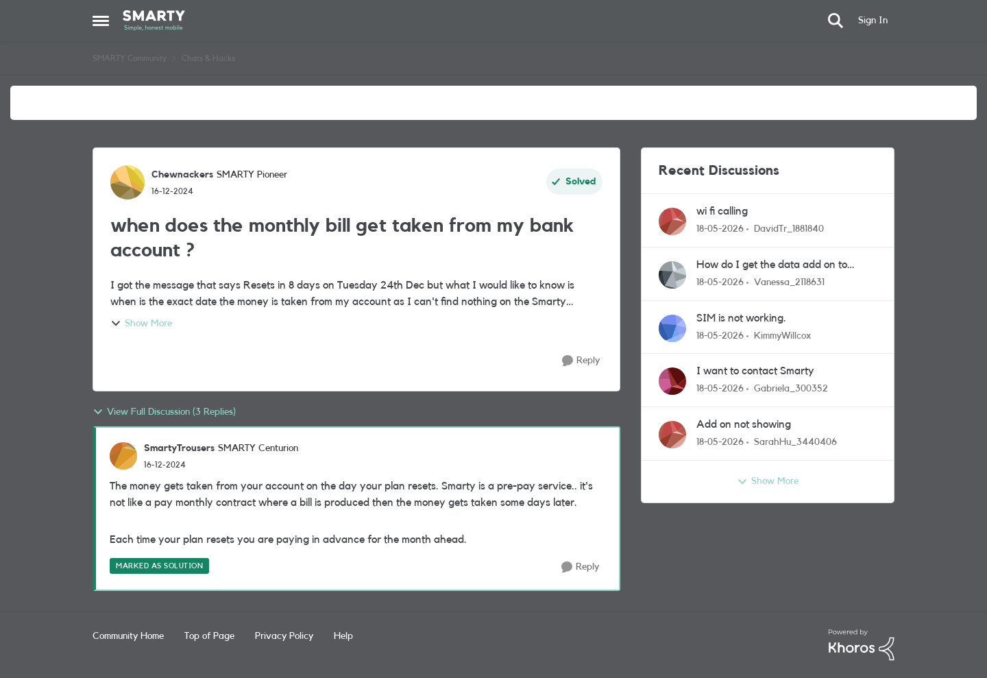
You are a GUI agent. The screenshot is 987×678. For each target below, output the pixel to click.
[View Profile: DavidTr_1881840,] (672, 221)
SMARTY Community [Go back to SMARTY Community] (130, 58)
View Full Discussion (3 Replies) (164, 412)
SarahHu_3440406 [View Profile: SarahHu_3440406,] (795, 442)
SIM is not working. (741, 318)
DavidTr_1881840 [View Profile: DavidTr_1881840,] (789, 229)
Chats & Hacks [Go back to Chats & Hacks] (208, 58)
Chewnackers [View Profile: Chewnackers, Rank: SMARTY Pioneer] (182, 175)
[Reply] (580, 361)
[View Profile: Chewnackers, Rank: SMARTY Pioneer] (127, 182)
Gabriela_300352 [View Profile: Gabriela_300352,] (791, 389)
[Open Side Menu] (101, 20)
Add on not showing (743, 424)
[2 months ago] (720, 229)
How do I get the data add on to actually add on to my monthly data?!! (785, 265)
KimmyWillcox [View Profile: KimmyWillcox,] (782, 335)
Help (343, 636)
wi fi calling (722, 211)
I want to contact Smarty (755, 370)
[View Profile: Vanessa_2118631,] (672, 275)
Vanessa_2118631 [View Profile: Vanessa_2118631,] (789, 282)
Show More (141, 323)
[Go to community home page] (154, 20)
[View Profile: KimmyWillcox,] (672, 328)
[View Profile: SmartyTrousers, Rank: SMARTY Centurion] (123, 456)
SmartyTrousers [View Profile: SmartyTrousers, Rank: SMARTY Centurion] (179, 448)
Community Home (128, 636)
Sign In (873, 20)
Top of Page (209, 636)
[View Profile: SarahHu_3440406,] (672, 434)
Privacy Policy (284, 636)
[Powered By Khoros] (861, 645)
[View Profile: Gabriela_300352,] (672, 381)
